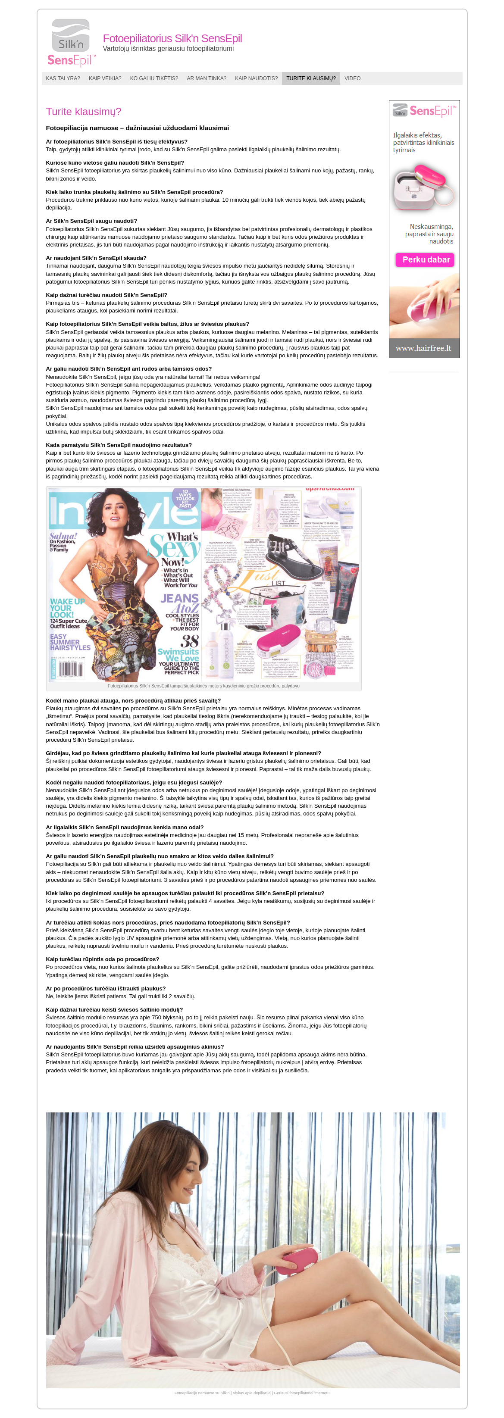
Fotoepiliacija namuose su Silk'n (202, 1393)
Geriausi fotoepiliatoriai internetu (301, 1393)
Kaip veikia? (105, 78)
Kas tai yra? (63, 78)
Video (352, 78)
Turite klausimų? (311, 78)
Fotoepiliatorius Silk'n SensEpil (172, 38)
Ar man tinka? (207, 78)
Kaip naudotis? (256, 78)
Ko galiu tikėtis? (154, 78)
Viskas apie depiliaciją (252, 1393)
